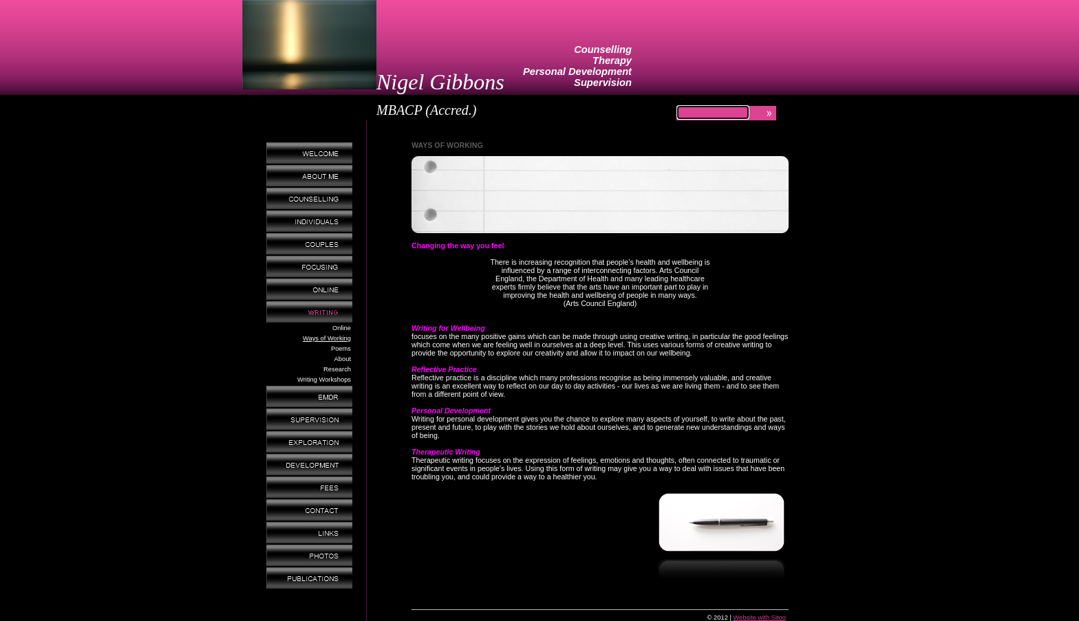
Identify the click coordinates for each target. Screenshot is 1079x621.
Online (341, 328)
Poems (341, 348)
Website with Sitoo (759, 617)
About (342, 359)
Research (337, 369)
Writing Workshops (324, 379)
